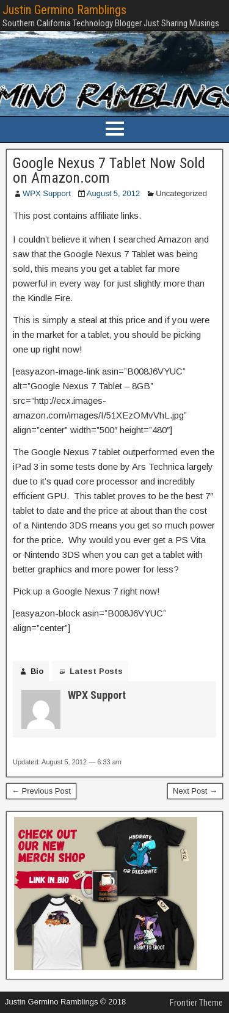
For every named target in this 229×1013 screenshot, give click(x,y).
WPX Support (47, 193)
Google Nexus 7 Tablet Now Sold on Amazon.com (109, 170)
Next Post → (195, 790)
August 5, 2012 (113, 193)
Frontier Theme (196, 1002)
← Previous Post (41, 790)
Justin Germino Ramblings (64, 9)
